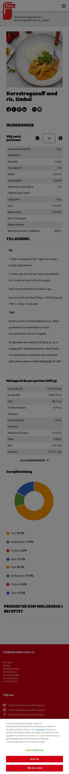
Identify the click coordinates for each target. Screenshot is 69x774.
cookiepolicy (40, 729)
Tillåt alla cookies (34, 768)
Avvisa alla (34, 759)
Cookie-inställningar (34, 750)
